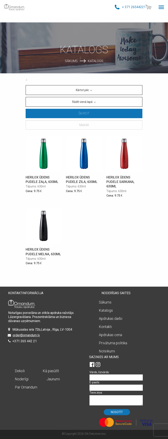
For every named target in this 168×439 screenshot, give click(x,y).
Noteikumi (107, 351)
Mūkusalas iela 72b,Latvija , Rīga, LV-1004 (42, 329)
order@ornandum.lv (26, 335)
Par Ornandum (26, 387)
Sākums (71, 61)
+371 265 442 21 (24, 341)
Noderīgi (21, 379)
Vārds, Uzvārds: (117, 376)
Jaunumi (53, 379)
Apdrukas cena (110, 335)
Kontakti (105, 327)
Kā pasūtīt (51, 371)
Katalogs (95, 61)
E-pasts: (117, 386)
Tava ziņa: (117, 398)
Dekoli (20, 371)
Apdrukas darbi (110, 318)
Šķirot (84, 113)
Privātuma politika (113, 343)
